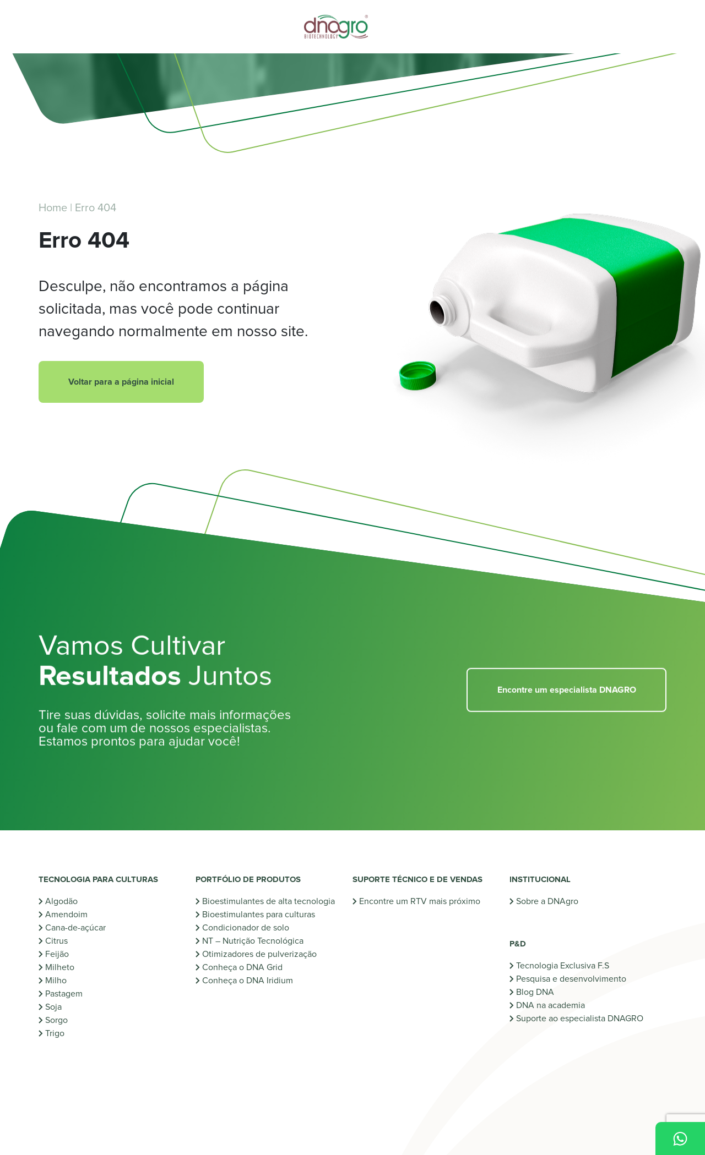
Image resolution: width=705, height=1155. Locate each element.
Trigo (54, 1033)
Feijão (57, 954)
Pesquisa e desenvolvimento (571, 965)
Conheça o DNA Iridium (247, 980)
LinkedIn (214, 1102)
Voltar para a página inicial (121, 381)
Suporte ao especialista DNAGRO (579, 1005)
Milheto (59, 967)
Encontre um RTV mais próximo (419, 901)
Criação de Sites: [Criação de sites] (183, 1138)
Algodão (61, 901)
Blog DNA (535, 979)
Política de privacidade (308, 1138)
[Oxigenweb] (231, 1138)
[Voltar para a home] (352, 27)
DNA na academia (550, 992)
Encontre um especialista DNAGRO (566, 704)
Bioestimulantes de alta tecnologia (268, 901)
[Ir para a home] (618, 1084)
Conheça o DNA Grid (242, 967)
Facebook (290, 1102)
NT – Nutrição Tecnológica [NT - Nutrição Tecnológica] (252, 941)
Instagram (66, 1102)
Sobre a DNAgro (547, 901)
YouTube (141, 1102)
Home (53, 208)
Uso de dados (445, 1138)
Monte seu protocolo (399, 914)
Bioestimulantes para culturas (258, 914)
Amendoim (66, 914)
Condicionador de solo (245, 927)
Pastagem (64, 993)
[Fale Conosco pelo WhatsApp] (680, 1138)
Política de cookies (384, 1138)
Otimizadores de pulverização (259, 954)
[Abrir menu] (63, 27)
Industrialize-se (388, 927)
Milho (56, 980)
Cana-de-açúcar (75, 927)
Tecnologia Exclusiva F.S (562, 952)
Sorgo (56, 1020)
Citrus (56, 941)
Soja (53, 1007)
